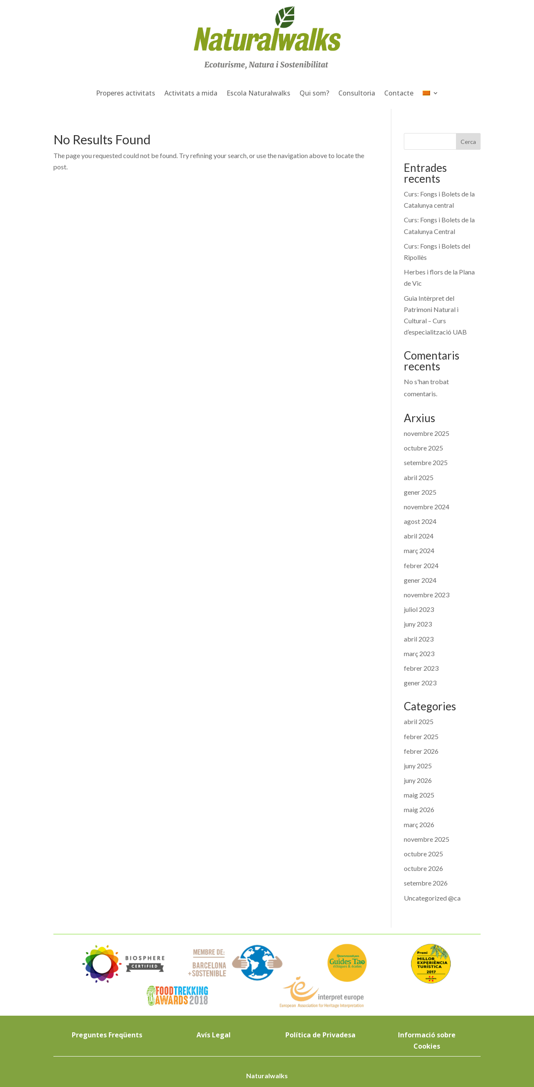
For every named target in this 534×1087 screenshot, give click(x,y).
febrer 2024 (421, 565)
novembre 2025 (426, 433)
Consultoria (356, 93)
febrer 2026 (421, 751)
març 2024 (419, 550)
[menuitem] (430, 93)
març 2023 (419, 653)
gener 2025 (420, 492)
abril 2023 (418, 639)
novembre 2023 (426, 595)
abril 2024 (418, 536)
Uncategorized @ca (432, 898)
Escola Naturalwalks (258, 93)
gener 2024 (420, 580)
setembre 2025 (426, 462)
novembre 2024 (426, 507)
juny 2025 (418, 766)
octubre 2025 (423, 448)
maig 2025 (419, 795)
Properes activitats (125, 93)
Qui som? (314, 93)
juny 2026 (418, 780)
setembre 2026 (426, 883)
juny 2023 (418, 624)
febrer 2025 (421, 736)
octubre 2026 (423, 868)
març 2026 (419, 824)
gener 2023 (420, 683)
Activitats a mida (190, 93)
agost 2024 (420, 521)
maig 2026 (419, 809)
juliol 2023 (419, 609)
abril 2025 (418, 477)
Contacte (398, 93)
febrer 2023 (421, 668)
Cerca (468, 141)
